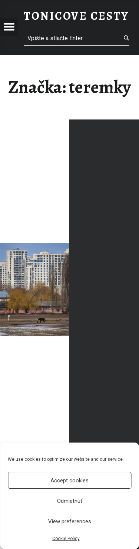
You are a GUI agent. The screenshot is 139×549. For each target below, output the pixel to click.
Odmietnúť (69, 501)
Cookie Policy (66, 538)
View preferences (69, 521)
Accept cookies (69, 480)
